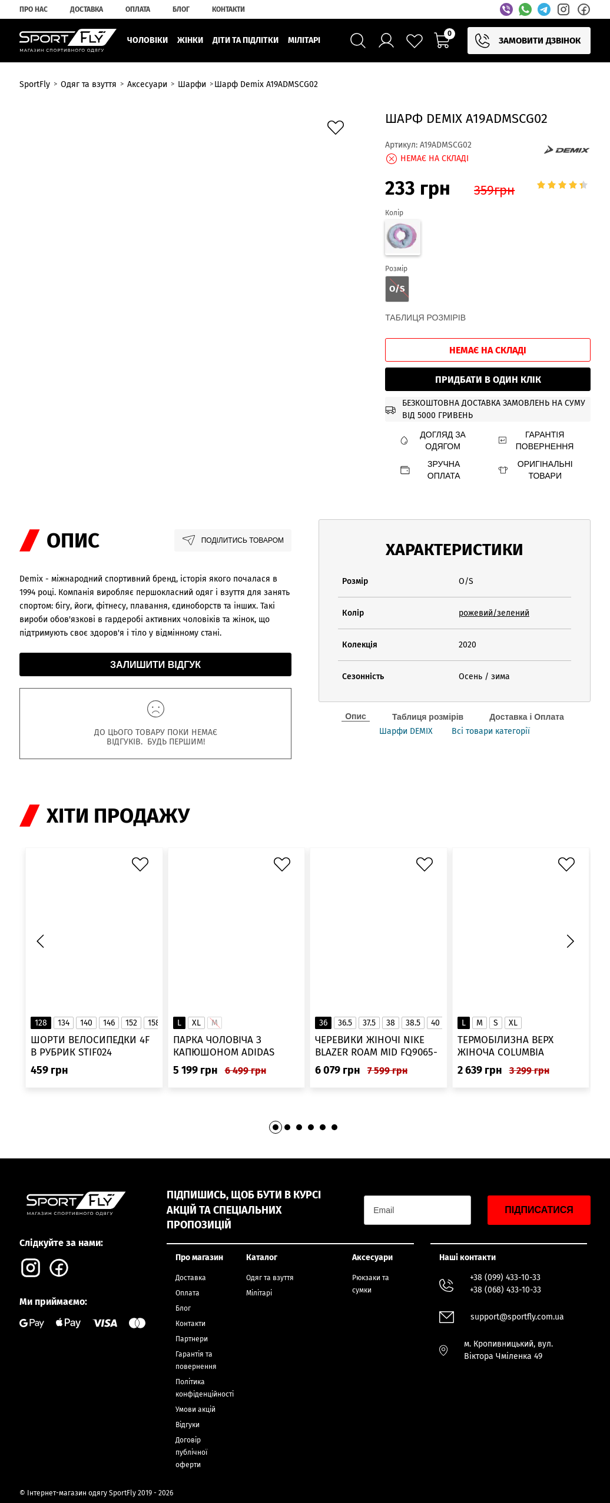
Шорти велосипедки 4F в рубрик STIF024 (90, 1046)
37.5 (369, 1023)
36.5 (345, 1023)
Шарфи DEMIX (406, 731)
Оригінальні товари (535, 469)
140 (86, 1023)
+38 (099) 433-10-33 (505, 1277)
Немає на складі (487, 350)
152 (131, 1023)
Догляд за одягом (432, 440)
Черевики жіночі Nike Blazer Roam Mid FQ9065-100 (376, 1046)
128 (41, 1023)
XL (196, 1023)
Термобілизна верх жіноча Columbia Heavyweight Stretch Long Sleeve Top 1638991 (516, 1046)
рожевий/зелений (494, 613)
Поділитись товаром (233, 540)
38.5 (413, 1023)
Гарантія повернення (535, 440)
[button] (570, 941)
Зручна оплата (429, 469)
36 (323, 1023)
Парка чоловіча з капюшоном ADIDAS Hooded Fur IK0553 (223, 1046)
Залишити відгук (155, 665)
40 (435, 1023)
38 (390, 1023)
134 (63, 1023)
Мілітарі (259, 1293)
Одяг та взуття (270, 1278)
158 (154, 1023)
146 (109, 1023)
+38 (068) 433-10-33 (505, 1290)
